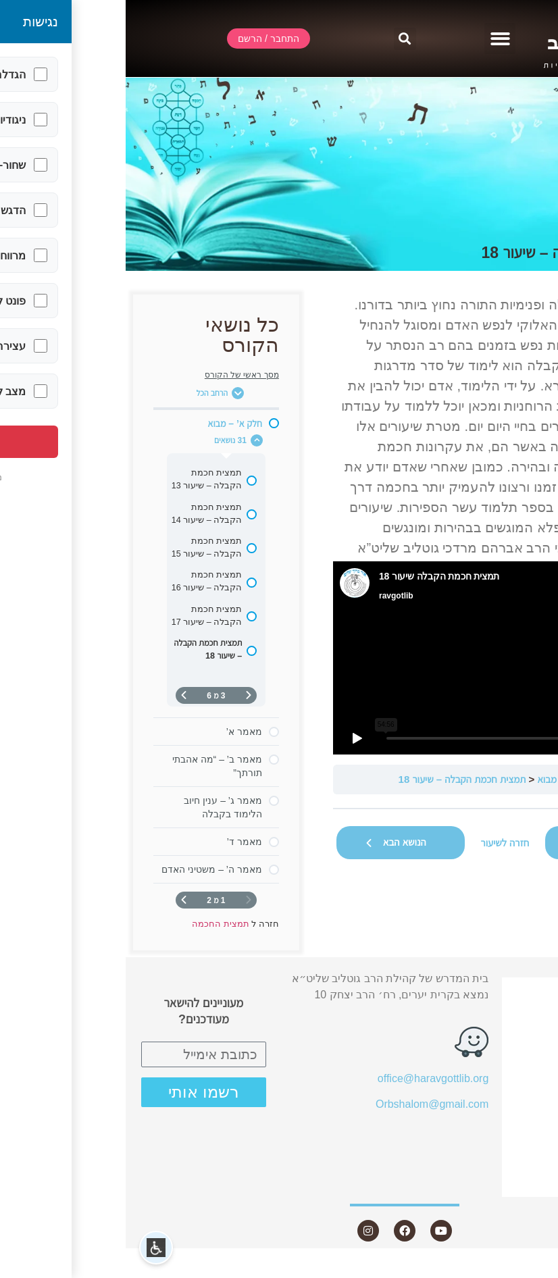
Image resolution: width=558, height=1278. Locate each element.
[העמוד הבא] (58, 695)
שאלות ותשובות (493, 1110)
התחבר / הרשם (493, 989)
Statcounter (530, 1269)
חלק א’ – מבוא (440, 779)
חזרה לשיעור (379, 842)
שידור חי (510, 1013)
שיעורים (504, 1062)
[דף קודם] (123, 695)
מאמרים (510, 1087)
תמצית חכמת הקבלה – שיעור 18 (337, 779)
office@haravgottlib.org (307, 1078)
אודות (510, 1037)
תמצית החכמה (510, 779)
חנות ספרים (495, 1135)
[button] (374, 39)
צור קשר (502, 1184)
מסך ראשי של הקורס (116, 375)
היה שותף (507, 1159)
